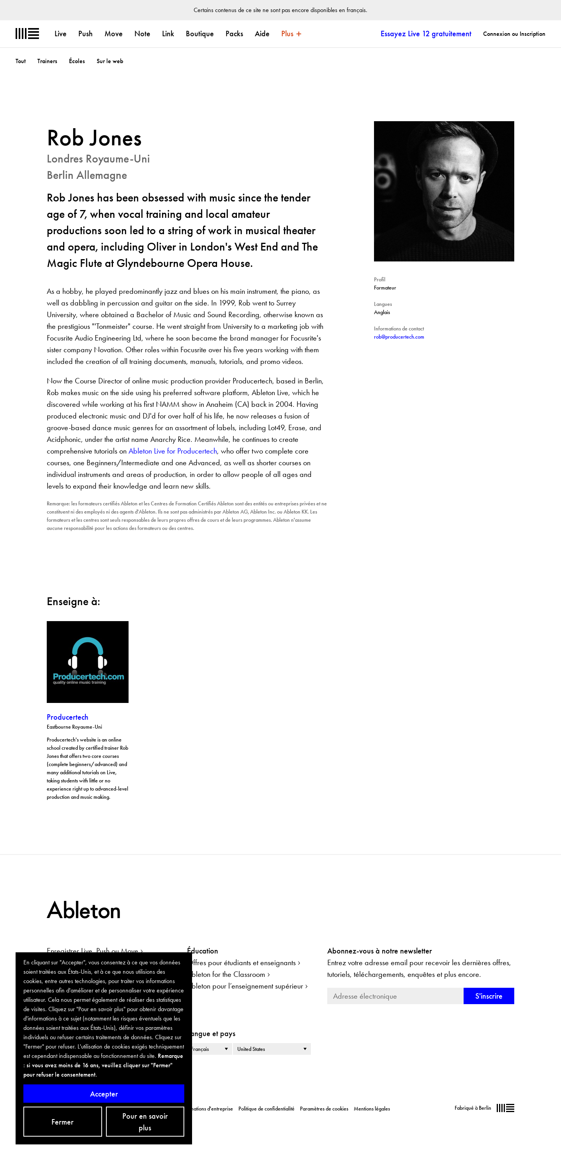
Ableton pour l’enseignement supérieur (245, 986)
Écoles (77, 61)
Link (168, 33)
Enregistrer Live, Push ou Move (92, 951)
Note (142, 33)
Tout (21, 61)
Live (61, 33)
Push (85, 33)
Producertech (67, 717)
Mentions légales (372, 1108)
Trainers (47, 61)
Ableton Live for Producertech (173, 451)
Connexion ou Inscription (514, 34)
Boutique (200, 33)
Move (113, 33)
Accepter (104, 1094)
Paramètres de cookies (324, 1108)
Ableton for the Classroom (226, 974)
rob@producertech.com (399, 336)
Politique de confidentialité (266, 1108)
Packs (234, 33)
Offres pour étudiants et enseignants (241, 962)
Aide (262, 33)
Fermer (62, 1122)
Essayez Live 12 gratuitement (426, 33)
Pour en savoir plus (145, 1122)
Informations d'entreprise (206, 1108)
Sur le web (110, 61)
